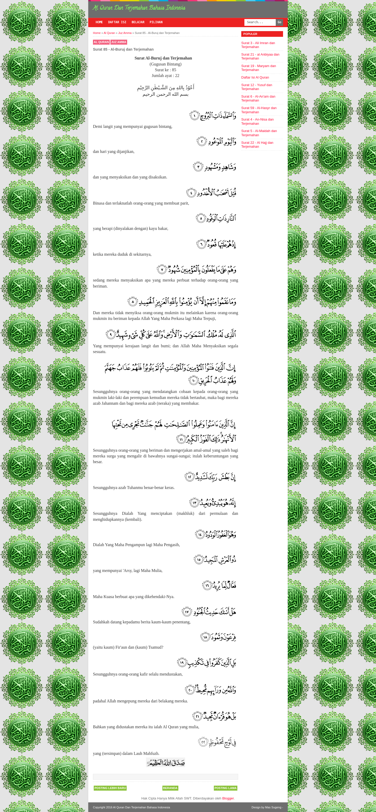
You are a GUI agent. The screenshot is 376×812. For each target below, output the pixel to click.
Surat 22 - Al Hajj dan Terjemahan (257, 145)
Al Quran (101, 42)
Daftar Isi (117, 22)
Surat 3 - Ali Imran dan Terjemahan (258, 45)
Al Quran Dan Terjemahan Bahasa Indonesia (139, 8)
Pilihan (156, 22)
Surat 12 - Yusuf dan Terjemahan (256, 87)
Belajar (138, 22)
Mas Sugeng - (274, 807)
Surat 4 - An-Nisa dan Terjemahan (257, 121)
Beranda (170, 788)
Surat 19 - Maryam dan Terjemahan (258, 68)
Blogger (228, 798)
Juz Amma (118, 42)
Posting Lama (226, 788)
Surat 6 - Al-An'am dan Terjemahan (258, 98)
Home (99, 22)
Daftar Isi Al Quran (255, 77)
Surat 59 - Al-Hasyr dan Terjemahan (259, 110)
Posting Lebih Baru (110, 788)
